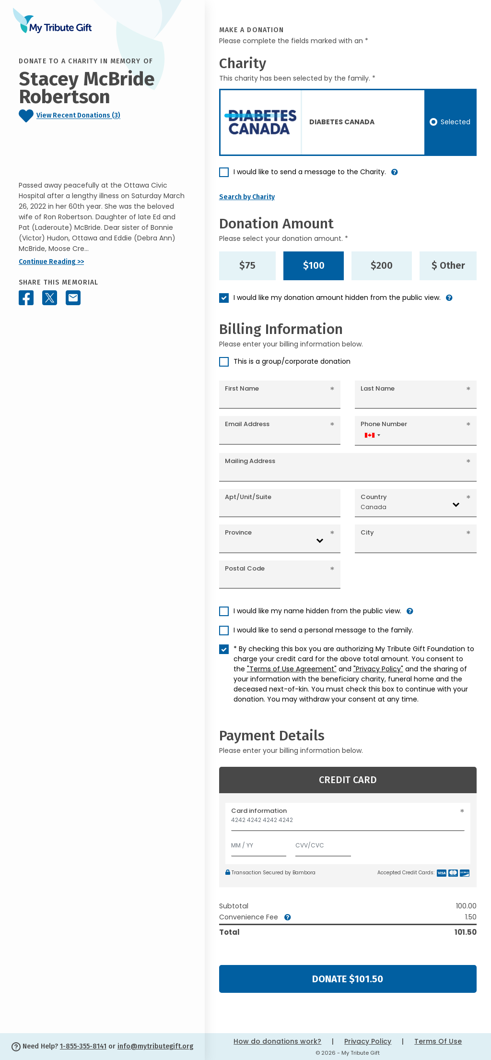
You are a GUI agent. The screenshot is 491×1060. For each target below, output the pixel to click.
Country (374, 496)
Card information (259, 810)
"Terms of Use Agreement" (292, 669)
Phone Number (384, 424)
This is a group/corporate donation (292, 361)
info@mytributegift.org (155, 1046)
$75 (247, 265)
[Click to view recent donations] (102, 115)
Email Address (247, 424)
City (367, 532)
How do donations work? (277, 1041)
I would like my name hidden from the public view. (317, 611)
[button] (394, 176)
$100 (314, 265)
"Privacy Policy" (378, 669)
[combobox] (372, 435)
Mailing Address (250, 460)
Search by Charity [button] (247, 197)
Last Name (378, 388)
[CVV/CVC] (323, 843)
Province (238, 532)
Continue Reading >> (51, 262)
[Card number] (348, 822)
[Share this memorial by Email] (73, 298)
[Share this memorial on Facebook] (26, 298)
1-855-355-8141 (83, 1046)
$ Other (448, 265)
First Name (242, 388)
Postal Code (245, 568)
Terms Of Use (438, 1041)
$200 (382, 265)
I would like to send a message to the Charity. (310, 172)
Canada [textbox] (373, 507)
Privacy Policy (367, 1041)
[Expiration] (259, 843)
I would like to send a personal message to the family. (323, 630)
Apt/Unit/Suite (248, 496)
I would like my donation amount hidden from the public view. (337, 297)
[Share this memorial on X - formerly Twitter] (49, 298)
